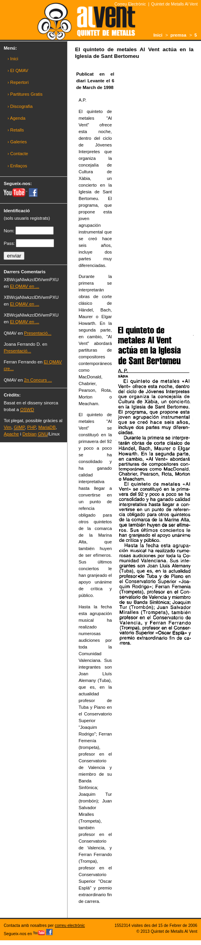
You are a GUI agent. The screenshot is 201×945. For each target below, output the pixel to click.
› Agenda (16, 118)
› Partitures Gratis (25, 94)
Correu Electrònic (130, 4)
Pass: (9, 243)
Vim (7, 427)
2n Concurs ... (38, 380)
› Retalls (16, 130)
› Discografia (20, 106)
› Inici (13, 58)
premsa (178, 35)
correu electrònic (70, 925)
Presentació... (37, 333)
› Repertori (18, 82)
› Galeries (17, 141)
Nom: (9, 230)
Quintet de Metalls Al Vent (174, 4)
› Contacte (18, 153)
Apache (11, 434)
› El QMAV (18, 70)
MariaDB (47, 427)
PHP (31, 427)
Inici (157, 35)
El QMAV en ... (24, 286)
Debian (30, 434)
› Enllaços (17, 165)
